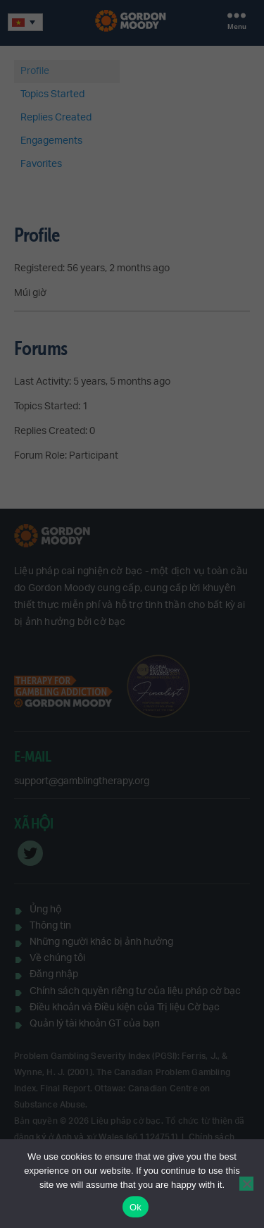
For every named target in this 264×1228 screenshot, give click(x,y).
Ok (136, 1207)
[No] (246, 1184)
